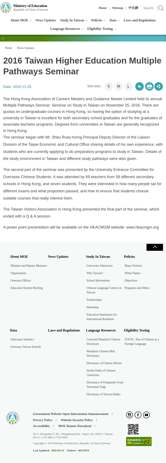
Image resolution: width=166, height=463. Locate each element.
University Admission (99, 265)
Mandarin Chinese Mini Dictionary (100, 353)
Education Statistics (22, 339)
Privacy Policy (43, 420)
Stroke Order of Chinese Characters (100, 373)
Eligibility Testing (100, 28)
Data (112, 20)
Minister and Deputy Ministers (29, 265)
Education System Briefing (27, 288)
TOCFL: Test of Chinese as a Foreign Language (142, 341)
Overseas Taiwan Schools (26, 346)
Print (149, 86)
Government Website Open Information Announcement (71, 414)
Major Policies (133, 265)
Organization (18, 273)
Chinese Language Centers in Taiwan (103, 290)
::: (2, 5)
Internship (92, 307)
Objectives (131, 280)
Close (154, 247)
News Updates (45, 20)
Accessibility (41, 426)
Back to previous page (139, 86)
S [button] (108, 86)
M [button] (118, 86)
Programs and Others (137, 288)
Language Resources (65, 28)
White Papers (133, 273)
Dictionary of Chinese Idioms (104, 363)
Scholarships (94, 299)
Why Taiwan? (94, 273)
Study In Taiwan (72, 20)
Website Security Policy (77, 420)
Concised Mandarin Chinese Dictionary (103, 341)
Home (103, 8)
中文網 (133, 8)
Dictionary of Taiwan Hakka (103, 394)
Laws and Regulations (140, 20)
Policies (96, 20)
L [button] (128, 86)
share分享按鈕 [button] (158, 86)
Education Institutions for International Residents (101, 317)
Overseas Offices (21, 280)
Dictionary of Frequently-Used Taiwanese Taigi (104, 384)
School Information (98, 280)
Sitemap (117, 8)
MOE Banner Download (74, 426)
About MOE (19, 20)
